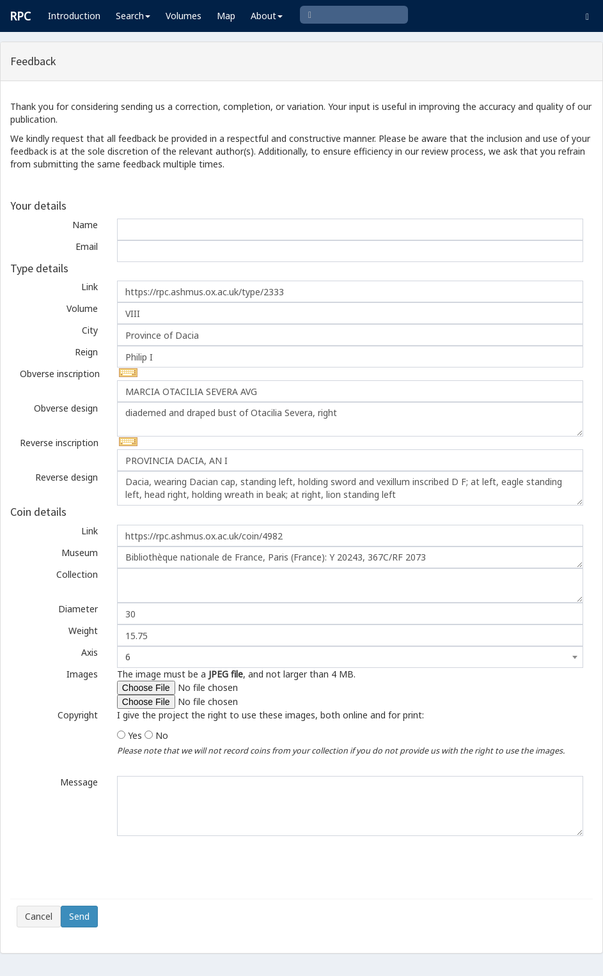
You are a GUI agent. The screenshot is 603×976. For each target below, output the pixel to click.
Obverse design (66, 408)
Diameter (78, 609)
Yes (135, 735)
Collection (77, 574)
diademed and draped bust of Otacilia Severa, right (350, 419)
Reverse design (66, 477)
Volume (82, 308)
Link (89, 287)
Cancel (38, 916)
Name (85, 225)
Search (133, 16)
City (90, 330)
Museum (79, 552)
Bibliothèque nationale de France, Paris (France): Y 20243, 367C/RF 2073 (350, 557)
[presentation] (114, 867)
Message (79, 782)
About (267, 16)
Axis (89, 652)
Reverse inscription (59, 443)
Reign (86, 352)
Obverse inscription (60, 374)
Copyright (78, 715)
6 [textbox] (127, 657)
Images (82, 674)
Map (226, 16)
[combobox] (350, 657)
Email (86, 246)
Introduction (74, 16)
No (161, 735)
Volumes (183, 16)
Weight (83, 630)
